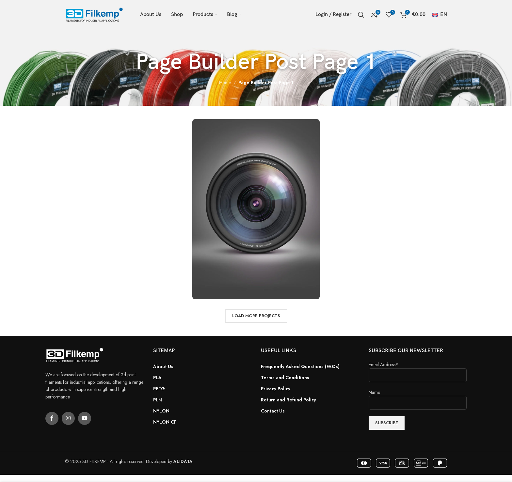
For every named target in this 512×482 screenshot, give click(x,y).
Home (225, 82)
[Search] (361, 14)
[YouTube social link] (84, 418)
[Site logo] (94, 14)
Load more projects (256, 316)
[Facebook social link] (51, 418)
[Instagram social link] (68, 418)
